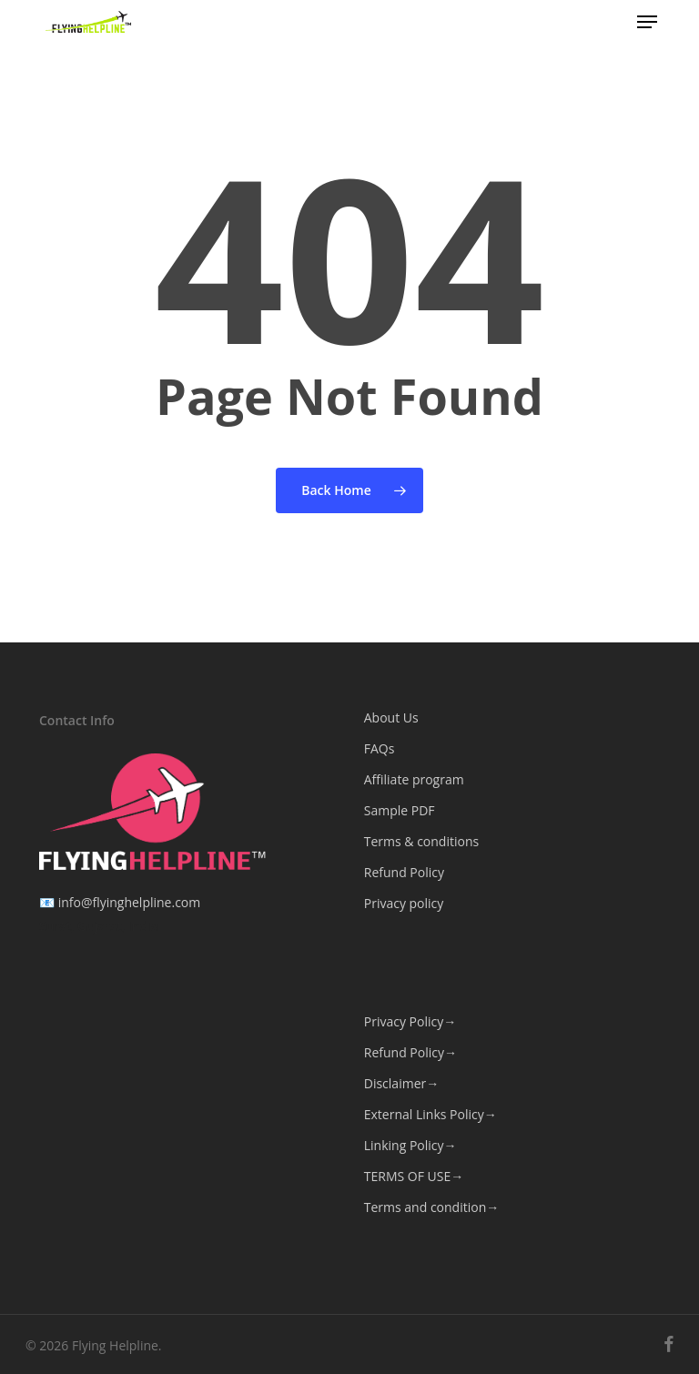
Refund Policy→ (410, 1052)
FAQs (379, 748)
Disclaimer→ (401, 1083)
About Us (391, 717)
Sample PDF (399, 810)
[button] (647, 22)
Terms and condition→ (431, 1207)
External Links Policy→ (430, 1114)
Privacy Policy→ (410, 1021)
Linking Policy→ (410, 1145)
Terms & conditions (421, 841)
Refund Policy (404, 872)
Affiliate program (414, 779)
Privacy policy (404, 903)
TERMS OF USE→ (413, 1176)
